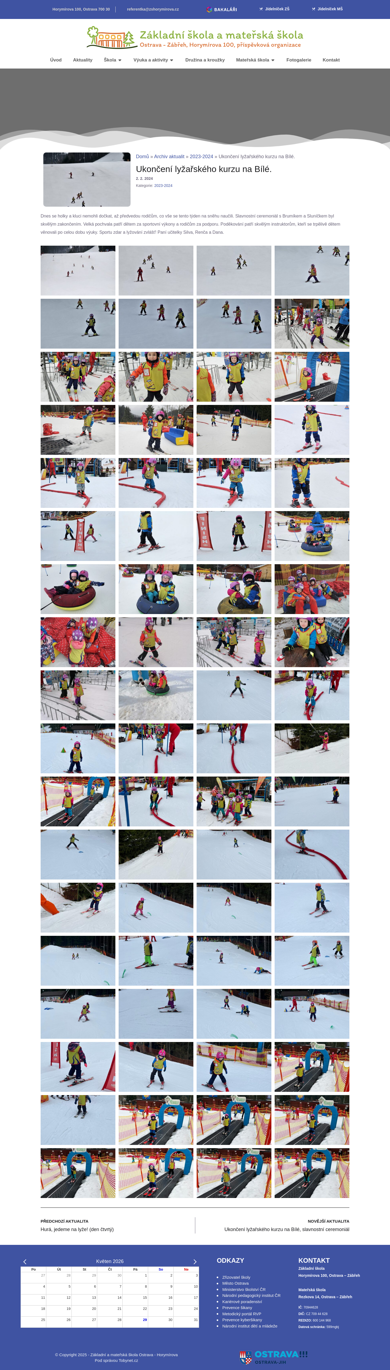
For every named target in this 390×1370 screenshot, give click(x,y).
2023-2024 (201, 156)
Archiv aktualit (169, 156)
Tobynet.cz (128, 1360)
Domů (142, 156)
